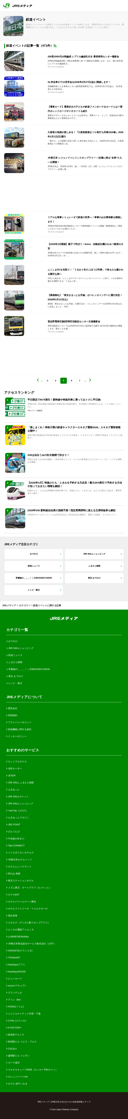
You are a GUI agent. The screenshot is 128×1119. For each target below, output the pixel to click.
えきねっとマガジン (17, 817)
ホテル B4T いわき (17, 1083)
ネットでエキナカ (16, 761)
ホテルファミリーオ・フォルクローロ (27, 908)
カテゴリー (24, 605)
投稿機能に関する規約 (18, 729)
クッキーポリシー (16, 736)
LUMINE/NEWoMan (17, 936)
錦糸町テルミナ (15, 1034)
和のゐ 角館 (13, 873)
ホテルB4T (12, 894)
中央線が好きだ (15, 838)
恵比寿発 (11, 915)
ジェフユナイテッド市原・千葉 (23, 1013)
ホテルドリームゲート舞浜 (21, 901)
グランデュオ (14, 992)
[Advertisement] (64, 193)
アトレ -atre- (13, 999)
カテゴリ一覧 (17, 630)
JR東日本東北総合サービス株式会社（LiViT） (31, 943)
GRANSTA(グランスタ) (19, 950)
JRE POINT (13, 824)
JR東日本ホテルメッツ (19, 859)
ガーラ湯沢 (13, 1062)
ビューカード (14, 978)
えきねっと (13, 789)
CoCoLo (11, 1048)
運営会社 (11, 708)
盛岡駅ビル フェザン (18, 1055)
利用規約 (11, 715)
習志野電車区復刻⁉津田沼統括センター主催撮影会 (74, 321)
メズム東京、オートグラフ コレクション (28, 887)
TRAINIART (13, 957)
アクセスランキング (19, 392)
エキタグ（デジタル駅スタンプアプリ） (28, 922)
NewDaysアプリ (15, 964)
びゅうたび (13, 831)
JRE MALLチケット (17, 796)
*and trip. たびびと (16, 810)
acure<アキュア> (16, 985)
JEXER (11, 775)
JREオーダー (14, 768)
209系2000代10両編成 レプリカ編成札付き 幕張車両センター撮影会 (83, 56)
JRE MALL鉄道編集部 (56, 67)
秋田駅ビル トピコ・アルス (21, 1041)
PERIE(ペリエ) (15, 1006)
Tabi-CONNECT (15, 845)
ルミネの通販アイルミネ (20, 929)
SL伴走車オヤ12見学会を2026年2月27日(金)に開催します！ (79, 82)
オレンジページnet (17, 1076)
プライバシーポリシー (18, 722)
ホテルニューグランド (18, 866)
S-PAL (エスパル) (16, 1020)
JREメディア (9, 605)
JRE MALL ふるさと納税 (20, 782)
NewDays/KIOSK (16, 971)
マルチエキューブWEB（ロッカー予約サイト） (32, 1069)
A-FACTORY (13, 1027)
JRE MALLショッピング (19, 803)
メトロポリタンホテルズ (20, 852)
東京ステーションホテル (20, 880)
